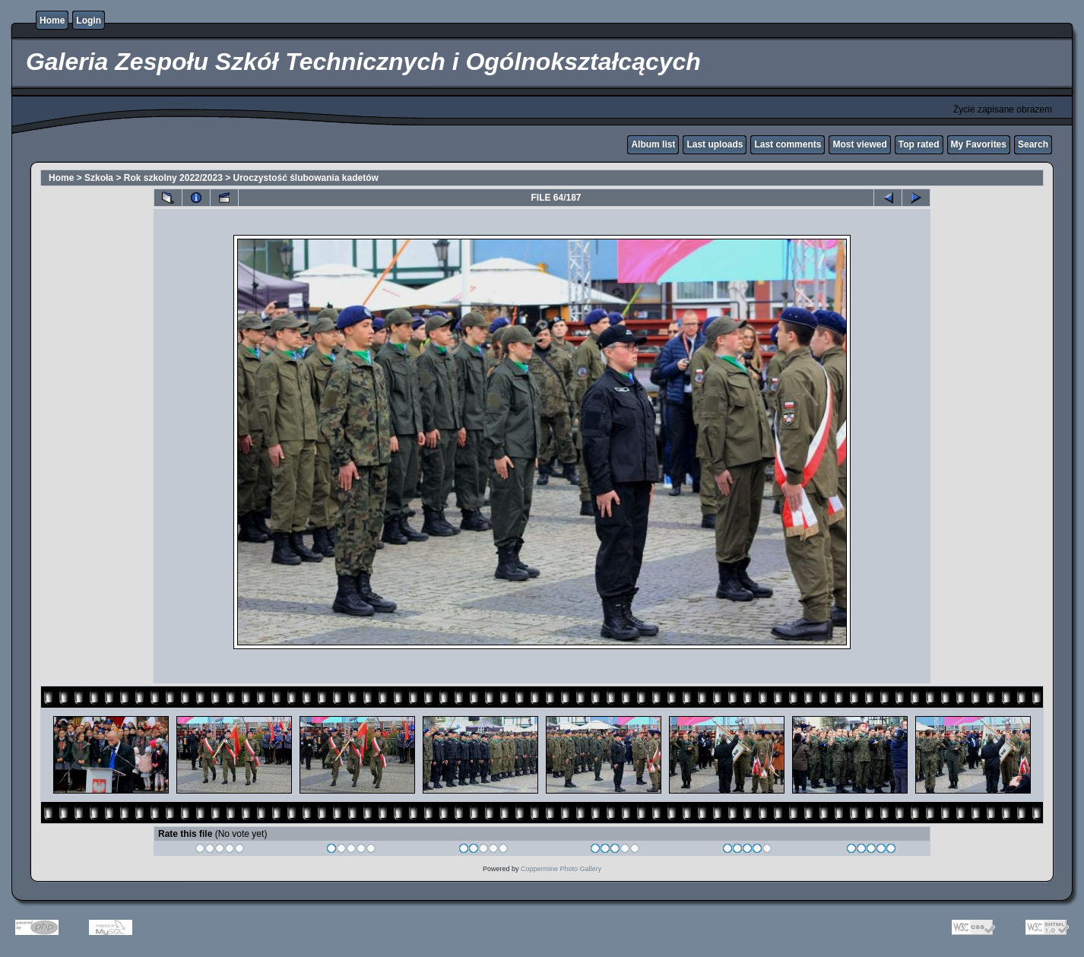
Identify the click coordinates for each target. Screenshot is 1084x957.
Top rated (919, 144)
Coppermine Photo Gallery (561, 869)
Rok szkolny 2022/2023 (173, 178)
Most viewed (859, 144)
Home (52, 20)
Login (88, 20)
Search (1033, 144)
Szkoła (98, 178)
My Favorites (978, 144)
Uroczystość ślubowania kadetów (306, 178)
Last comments (787, 144)
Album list (653, 144)
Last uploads (714, 144)
